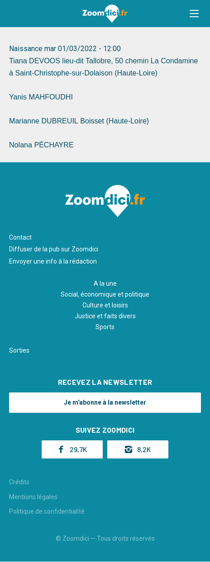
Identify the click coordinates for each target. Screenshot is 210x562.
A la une (105, 283)
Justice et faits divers (105, 316)
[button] (194, 13)
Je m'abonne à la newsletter (105, 402)
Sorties (19, 350)
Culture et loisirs (105, 305)
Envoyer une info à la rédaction (53, 261)
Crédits (19, 482)
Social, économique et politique (105, 294)
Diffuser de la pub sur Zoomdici (53, 249)
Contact (20, 237)
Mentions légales (33, 497)
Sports (105, 327)
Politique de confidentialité (47, 511)
